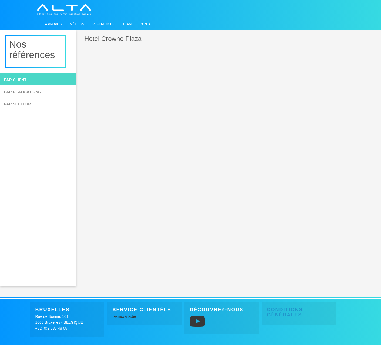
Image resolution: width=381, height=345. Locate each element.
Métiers (77, 24)
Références (103, 24)
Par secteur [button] (17, 104)
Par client (15, 80)
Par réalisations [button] (22, 92)
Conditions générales (285, 312)
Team (127, 24)
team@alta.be (124, 316)
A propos (53, 24)
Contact (147, 24)
